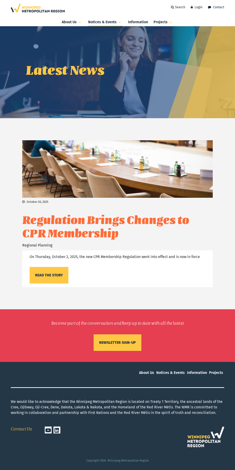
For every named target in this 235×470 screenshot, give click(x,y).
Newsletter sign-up (117, 342)
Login (196, 7)
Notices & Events (105, 22)
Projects (163, 22)
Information (138, 22)
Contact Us (21, 429)
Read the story (49, 275)
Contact (216, 7)
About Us (72, 22)
